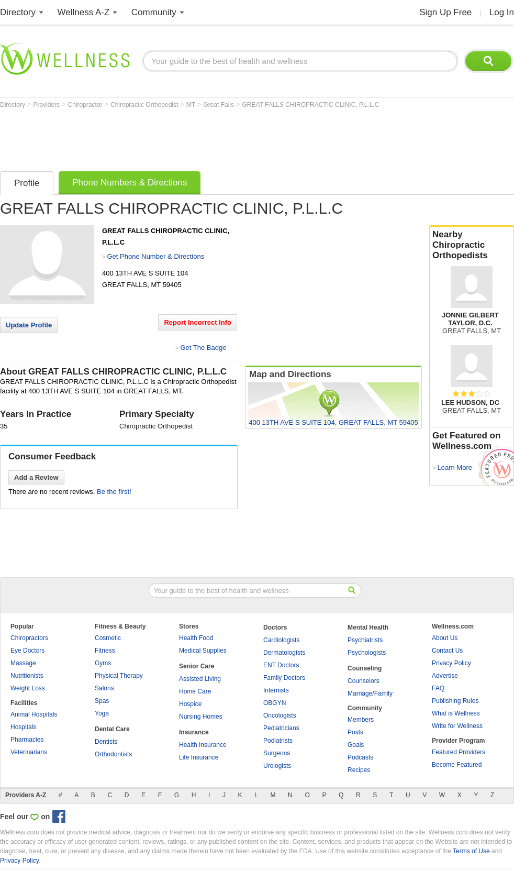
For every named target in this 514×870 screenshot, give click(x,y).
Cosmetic (108, 638)
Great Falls (219, 104)
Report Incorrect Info (197, 322)
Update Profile (29, 325)
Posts (355, 732)
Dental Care (112, 729)
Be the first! (114, 491)
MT (191, 104)
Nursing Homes (200, 716)
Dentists (106, 741)
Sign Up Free (445, 12)
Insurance (194, 732)
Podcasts (360, 757)
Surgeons (276, 753)
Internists (276, 690)
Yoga (102, 713)
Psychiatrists (365, 640)
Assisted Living (200, 678)
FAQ (438, 688)
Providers (47, 104)
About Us (444, 638)
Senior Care (196, 666)
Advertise (445, 675)
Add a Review (36, 477)
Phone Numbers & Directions (129, 183)
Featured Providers (458, 752)
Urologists (277, 765)
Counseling (365, 668)
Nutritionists (26, 675)
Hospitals (23, 727)
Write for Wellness (457, 726)
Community (153, 12)
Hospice (190, 704)
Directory (18, 12)
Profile (26, 183)
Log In (501, 12)
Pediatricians (281, 728)
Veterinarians (28, 752)
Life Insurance (198, 757)
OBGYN (274, 703)
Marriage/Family (370, 693)
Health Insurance (203, 744)
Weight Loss (27, 688)
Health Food (196, 638)
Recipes (359, 770)
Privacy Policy (451, 663)
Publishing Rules (455, 700)
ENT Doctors (281, 665)
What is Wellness (456, 713)
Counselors (363, 681)
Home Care (195, 691)
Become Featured (457, 764)
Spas (102, 700)
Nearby (471, 245)
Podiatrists (278, 740)
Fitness (105, 650)
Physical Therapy (119, 675)
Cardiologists (281, 640)
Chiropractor (86, 104)
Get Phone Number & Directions (155, 256)
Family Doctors (284, 677)
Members (361, 719)
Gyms (103, 663)
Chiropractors (29, 638)
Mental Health (368, 627)
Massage (23, 663)
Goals (356, 744)
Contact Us (447, 650)
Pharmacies (26, 739)
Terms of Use (471, 851)
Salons (104, 688)
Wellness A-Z (84, 12)
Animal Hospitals (33, 714)
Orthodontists (113, 754)
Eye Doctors (27, 650)
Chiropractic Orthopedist (145, 104)
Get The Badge (203, 347)
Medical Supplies (203, 650)
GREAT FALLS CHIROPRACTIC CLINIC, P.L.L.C (310, 104)
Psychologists (367, 652)
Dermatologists (284, 652)
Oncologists (279, 715)
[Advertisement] (190, 137)
